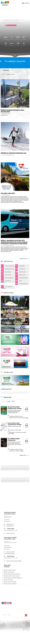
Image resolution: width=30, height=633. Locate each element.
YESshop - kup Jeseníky (9, 572)
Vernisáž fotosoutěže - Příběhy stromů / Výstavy (15, 407)
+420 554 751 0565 (10, 552)
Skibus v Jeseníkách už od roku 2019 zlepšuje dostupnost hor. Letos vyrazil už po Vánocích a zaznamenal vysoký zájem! (14, 241)
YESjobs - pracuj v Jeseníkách (10, 583)
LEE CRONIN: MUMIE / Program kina (14, 439)
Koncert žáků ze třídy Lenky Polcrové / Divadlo (14, 423)
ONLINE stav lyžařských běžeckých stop (13, 153)
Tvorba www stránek (26, 615)
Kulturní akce (7, 397)
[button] (25, 3)
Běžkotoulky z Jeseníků (22, 330)
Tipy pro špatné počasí (8, 315)
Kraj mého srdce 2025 (8, 193)
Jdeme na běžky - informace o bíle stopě (13, 577)
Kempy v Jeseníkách (8, 322)
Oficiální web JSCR (10, 533)
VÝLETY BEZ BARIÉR (22, 323)
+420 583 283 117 (10, 524)
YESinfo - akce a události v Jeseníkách (12, 574)
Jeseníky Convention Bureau (10, 581)
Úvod (5, 3)
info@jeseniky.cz (10, 526)
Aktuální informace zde (12, 25)
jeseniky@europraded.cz (9, 553)
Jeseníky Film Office (8, 579)
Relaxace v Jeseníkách (22, 315)
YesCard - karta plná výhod (9, 570)
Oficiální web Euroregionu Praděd (13, 560)
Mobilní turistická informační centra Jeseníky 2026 (12, 110)
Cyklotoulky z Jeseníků (8, 330)
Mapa (27, 417)
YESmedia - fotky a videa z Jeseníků (11, 575)
